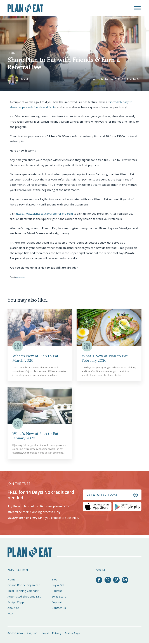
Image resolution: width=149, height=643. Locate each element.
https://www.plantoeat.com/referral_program (45, 213)
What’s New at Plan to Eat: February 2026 (105, 358)
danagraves (20, 277)
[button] (137, 8)
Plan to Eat (134, 79)
